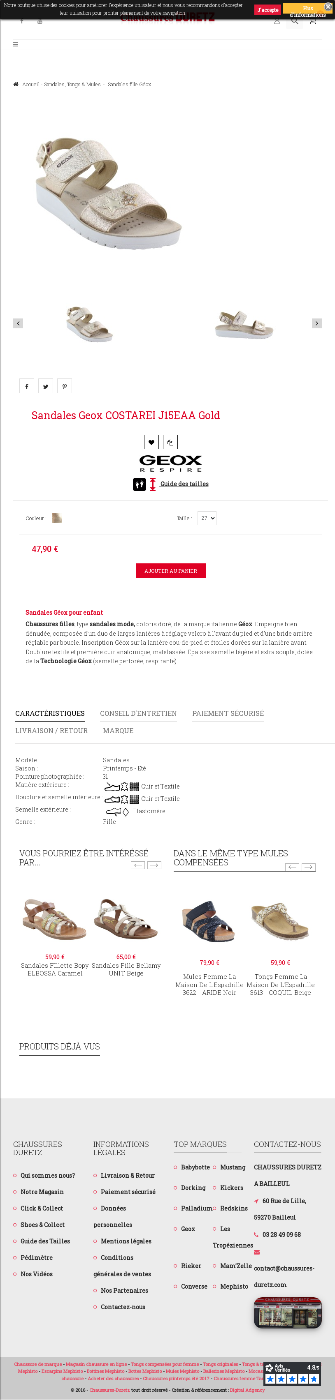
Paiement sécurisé (235, 713)
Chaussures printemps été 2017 (176, 1379)
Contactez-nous (123, 1307)
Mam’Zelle (236, 1266)
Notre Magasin (42, 1192)
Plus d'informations (308, 9)
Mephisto (234, 1287)
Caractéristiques (51, 713)
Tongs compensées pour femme (165, 1364)
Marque (122, 731)
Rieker (191, 1266)
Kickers (231, 1188)
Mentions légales (126, 1241)
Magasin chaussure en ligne (96, 1364)
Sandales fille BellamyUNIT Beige (126, 970)
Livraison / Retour (53, 731)
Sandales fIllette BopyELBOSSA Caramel (55, 970)
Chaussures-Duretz (109, 1390)
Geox (188, 1229)
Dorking (193, 1188)
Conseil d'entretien (142, 713)
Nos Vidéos (37, 1274)
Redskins (234, 1209)
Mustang (232, 1168)
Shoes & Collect (43, 1225)
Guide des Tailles (45, 1241)
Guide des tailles (171, 484)
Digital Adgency (247, 1390)
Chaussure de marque (38, 1364)
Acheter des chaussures (113, 1379)
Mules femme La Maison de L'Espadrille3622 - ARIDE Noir (209, 985)
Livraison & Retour (128, 1175)
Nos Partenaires (124, 1290)
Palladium (197, 1209)
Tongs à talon (256, 1364)
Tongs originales (220, 1364)
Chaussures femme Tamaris (244, 1379)
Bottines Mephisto (105, 1371)
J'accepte (267, 10)
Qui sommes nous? (48, 1175)
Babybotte (195, 1168)
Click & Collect (42, 1208)
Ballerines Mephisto (223, 1371)
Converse (194, 1287)
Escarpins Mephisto (62, 1371)
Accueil (26, 84)
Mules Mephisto (182, 1371)
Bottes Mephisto (145, 1371)
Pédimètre (37, 1258)
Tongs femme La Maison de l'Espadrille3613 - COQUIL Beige (281, 985)
